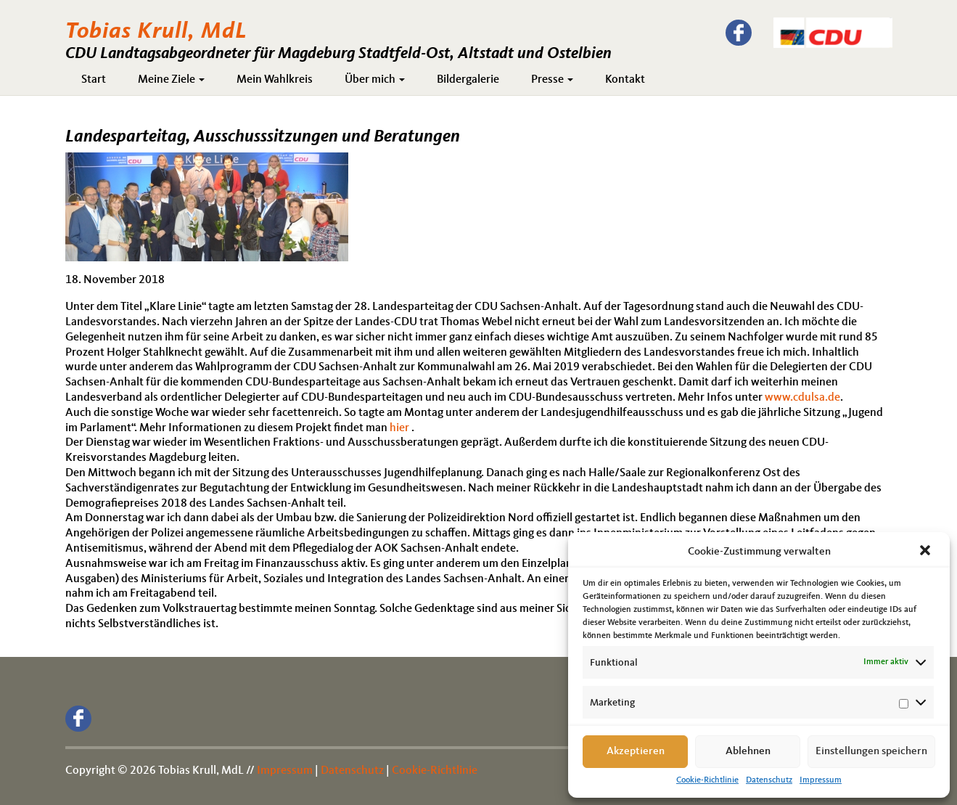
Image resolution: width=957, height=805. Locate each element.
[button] (926, 551)
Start (93, 80)
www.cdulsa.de (802, 398)
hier (399, 428)
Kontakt (625, 80)
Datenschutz (769, 780)
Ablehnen (748, 751)
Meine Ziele (171, 80)
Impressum (821, 780)
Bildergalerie (468, 80)
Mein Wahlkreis (275, 80)
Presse (552, 80)
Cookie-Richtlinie (707, 780)
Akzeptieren (636, 751)
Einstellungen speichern (871, 751)
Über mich (375, 80)
